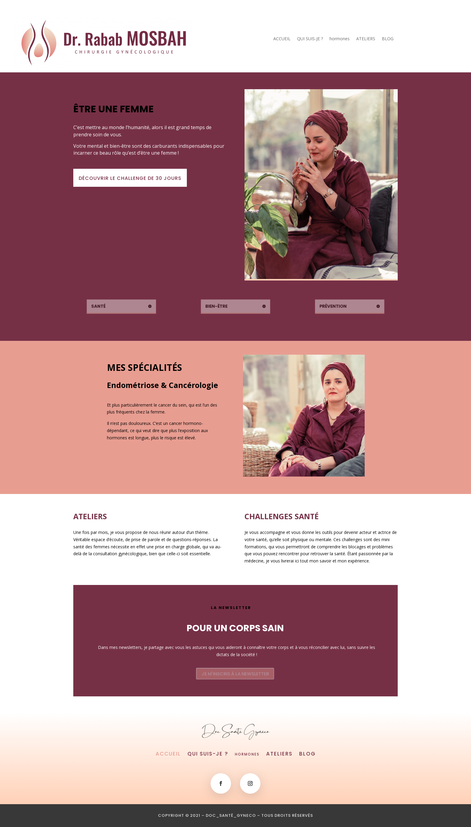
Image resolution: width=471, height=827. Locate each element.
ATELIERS (365, 39)
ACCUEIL (281, 39)
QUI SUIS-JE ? (310, 39)
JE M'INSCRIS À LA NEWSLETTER (235, 673)
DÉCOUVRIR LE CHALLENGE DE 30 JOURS (132, 178)
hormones (340, 39)
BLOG (388, 39)
